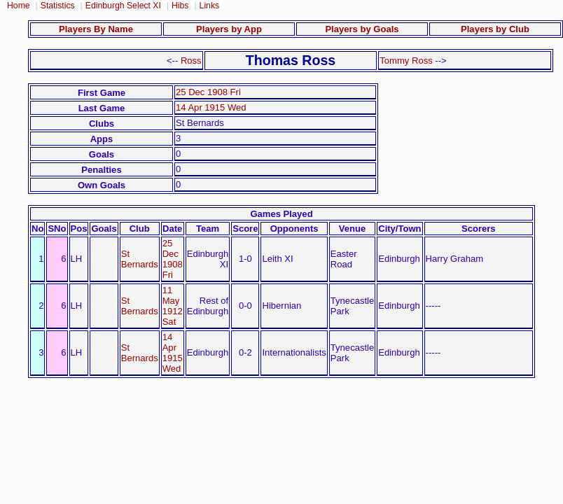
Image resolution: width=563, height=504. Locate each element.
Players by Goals (361, 29)
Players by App (229, 29)
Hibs (180, 5)
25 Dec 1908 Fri (208, 92)
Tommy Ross (406, 60)
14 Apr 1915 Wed (211, 107)
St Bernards (139, 259)
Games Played (281, 214)
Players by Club (495, 29)
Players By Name (96, 29)
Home (18, 5)
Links (210, 5)
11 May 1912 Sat (172, 306)
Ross (191, 60)
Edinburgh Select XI (123, 5)
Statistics (58, 5)
